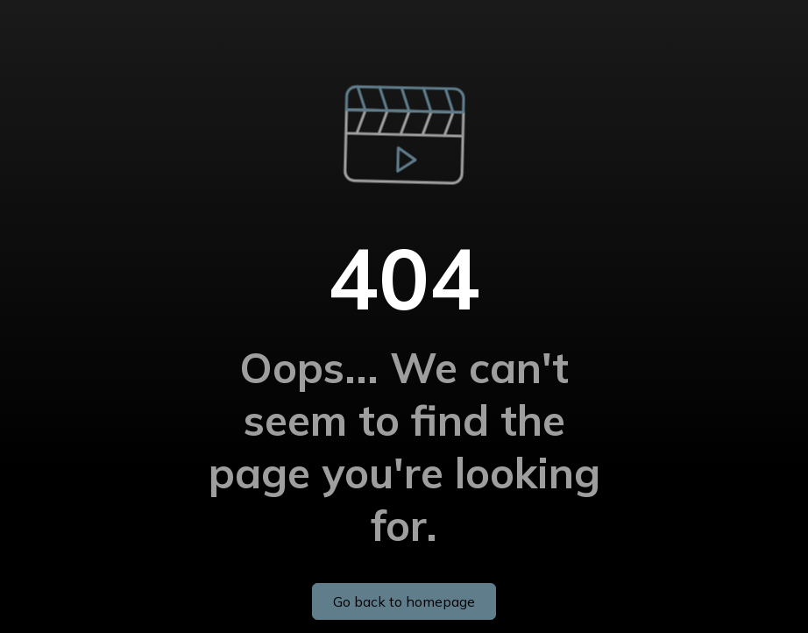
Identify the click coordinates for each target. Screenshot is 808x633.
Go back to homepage (404, 601)
